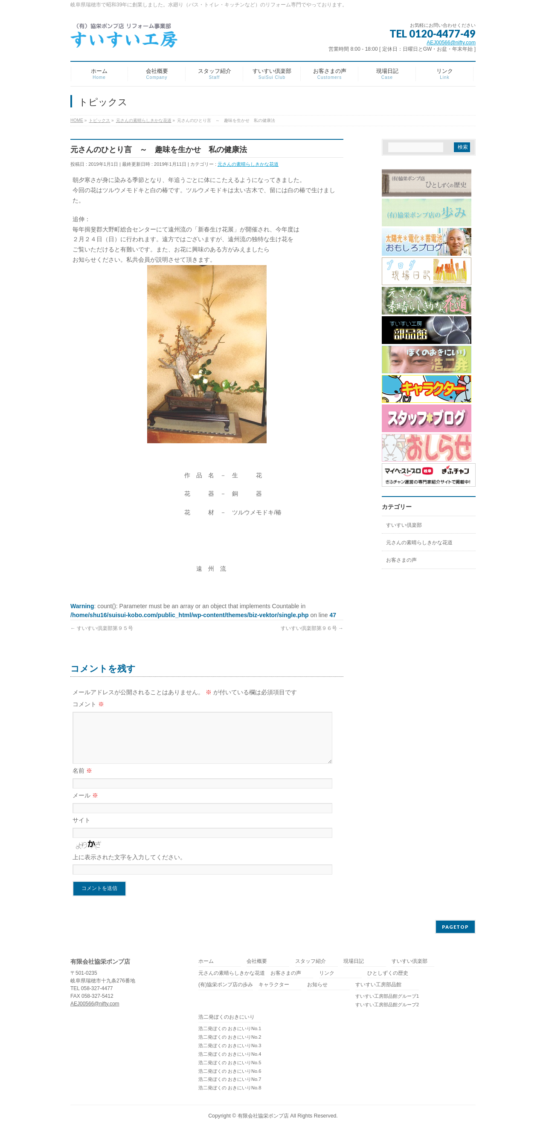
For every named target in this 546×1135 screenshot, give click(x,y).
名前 (82, 780)
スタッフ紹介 (310, 963)
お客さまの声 (401, 560)
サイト (81, 830)
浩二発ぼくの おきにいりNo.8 (229, 1089)
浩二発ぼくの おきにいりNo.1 (229, 1030)
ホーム (206, 963)
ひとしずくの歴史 (387, 975)
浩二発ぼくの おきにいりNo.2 (229, 1038)
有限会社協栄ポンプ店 (263, 1118)
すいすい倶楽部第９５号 (101, 628)
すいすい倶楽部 (404, 525)
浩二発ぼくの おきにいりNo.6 (229, 1072)
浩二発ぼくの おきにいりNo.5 (229, 1064)
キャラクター (273, 986)
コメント (88, 704)
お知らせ (317, 986)
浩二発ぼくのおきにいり (226, 1019)
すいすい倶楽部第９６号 (312, 628)
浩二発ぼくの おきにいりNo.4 (229, 1055)
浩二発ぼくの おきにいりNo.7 (229, 1080)
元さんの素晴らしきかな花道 (248, 164)
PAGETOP (455, 928)
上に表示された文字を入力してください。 (129, 867)
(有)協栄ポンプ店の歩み (225, 986)
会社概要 (257, 963)
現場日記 (353, 963)
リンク (326, 975)
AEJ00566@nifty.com (451, 43)
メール (85, 805)
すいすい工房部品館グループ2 (387, 1006)
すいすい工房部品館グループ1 (387, 997)
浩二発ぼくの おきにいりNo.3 (229, 1047)
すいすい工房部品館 (378, 986)
